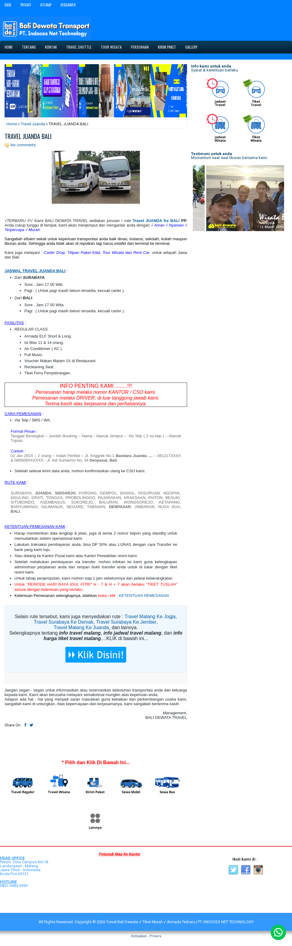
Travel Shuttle (79, 47)
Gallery (191, 47)
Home (9, 47)
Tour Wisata (111, 47)
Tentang (29, 47)
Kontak (51, 47)
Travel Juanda (33, 124)
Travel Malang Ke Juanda (81, 627)
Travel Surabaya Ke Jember (126, 622)
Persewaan (140, 47)
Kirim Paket (167, 47)
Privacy (25, 4)
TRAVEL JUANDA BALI (28, 136)
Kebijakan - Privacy (146, 936)
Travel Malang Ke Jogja (150, 616)
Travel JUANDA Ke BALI (156, 220)
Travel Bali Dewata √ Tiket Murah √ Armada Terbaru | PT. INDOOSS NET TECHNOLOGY (180, 922)
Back (8, 4)
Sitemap (45, 4)
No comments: (23, 145)
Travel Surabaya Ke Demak (63, 622)
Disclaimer (68, 4)
